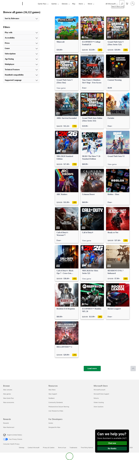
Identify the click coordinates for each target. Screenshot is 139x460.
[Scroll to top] (133, 368)
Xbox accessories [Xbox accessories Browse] (8, 402)
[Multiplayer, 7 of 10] (21, 64)
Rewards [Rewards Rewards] (6, 423)
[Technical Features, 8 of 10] (21, 70)
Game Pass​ (42, 4)
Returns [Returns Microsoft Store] (96, 398)
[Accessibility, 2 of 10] (21, 38)
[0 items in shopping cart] (127, 3)
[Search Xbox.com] (121, 3)
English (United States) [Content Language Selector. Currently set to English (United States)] (14, 435)
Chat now (112, 443)
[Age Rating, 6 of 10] (21, 59)
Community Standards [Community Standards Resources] (56, 402)
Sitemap (21, 447)
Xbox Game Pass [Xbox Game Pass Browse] (8, 398)
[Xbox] (30, 3)
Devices (65, 4)
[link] (66, 34)
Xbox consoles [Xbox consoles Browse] (7, 390)
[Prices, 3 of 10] (21, 43)
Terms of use (62, 447)
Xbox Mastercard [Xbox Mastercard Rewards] (8, 427)
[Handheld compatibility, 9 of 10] (21, 75)
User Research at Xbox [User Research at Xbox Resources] (56, 411)
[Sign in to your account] (132, 3)
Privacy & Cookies (48, 447)
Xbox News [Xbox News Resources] (52, 390)
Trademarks (73, 447)
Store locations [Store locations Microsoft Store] (98, 406)
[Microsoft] (12, 3)
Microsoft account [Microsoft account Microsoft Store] (99, 390)
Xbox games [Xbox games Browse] (7, 394)
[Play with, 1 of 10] (21, 32)
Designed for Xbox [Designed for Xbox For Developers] (54, 427)
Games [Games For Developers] (51, 423)
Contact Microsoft (33, 447)
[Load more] (92, 368)
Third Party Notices (87, 447)
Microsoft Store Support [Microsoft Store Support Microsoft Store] (101, 394)
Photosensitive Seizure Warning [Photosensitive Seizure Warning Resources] (59, 406)
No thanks (112, 448)
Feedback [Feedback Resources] (51, 398)
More (90, 4)
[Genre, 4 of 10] (21, 48)
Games (54, 4)
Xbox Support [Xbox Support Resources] (53, 394)
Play (73, 4)
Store (81, 4)
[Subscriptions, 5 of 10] (21, 54)
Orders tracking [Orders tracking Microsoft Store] (99, 402)
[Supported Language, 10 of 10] (21, 80)
